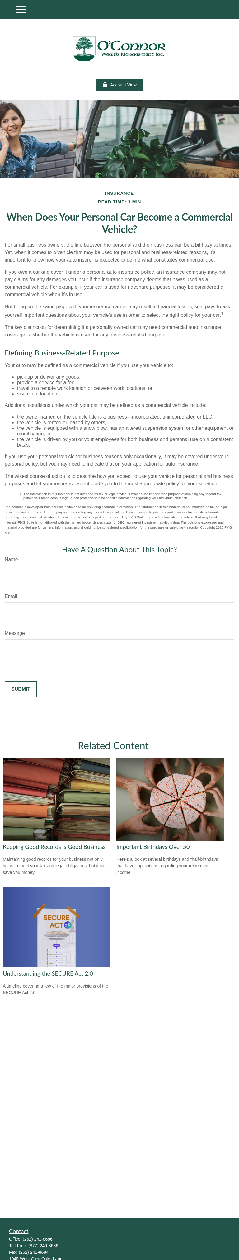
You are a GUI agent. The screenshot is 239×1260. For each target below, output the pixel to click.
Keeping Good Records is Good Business (54, 846)
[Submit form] (21, 689)
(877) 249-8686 (43, 1245)
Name (11, 559)
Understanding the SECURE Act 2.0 (48, 973)
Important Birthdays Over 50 (153, 846)
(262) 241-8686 (38, 1239)
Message (15, 633)
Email (11, 596)
